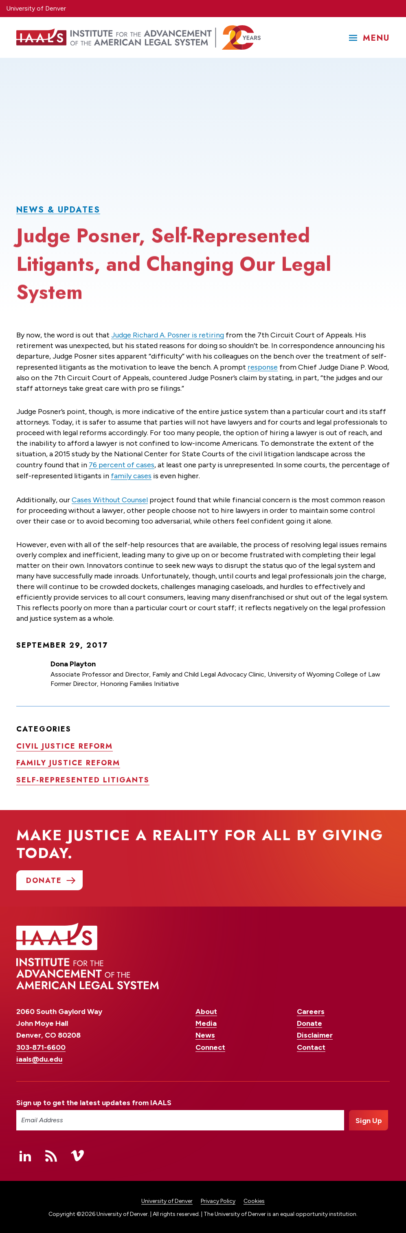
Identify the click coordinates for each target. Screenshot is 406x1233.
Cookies (254, 1199)
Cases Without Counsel (110, 497)
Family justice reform (68, 761)
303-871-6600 (41, 1045)
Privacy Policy (218, 1199)
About (206, 1009)
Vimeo (77, 1154)
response (263, 366)
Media (206, 1021)
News (205, 1033)
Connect (210, 1045)
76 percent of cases (122, 463)
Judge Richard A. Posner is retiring (167, 334)
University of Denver (36, 8)
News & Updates (58, 210)
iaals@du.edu (39, 1057)
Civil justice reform (64, 743)
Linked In (25, 1154)
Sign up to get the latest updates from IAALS (93, 1100)
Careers (311, 1009)
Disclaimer (315, 1033)
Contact (311, 1045)
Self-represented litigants (82, 778)
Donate (309, 1021)
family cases (140, 474)
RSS (51, 1154)
